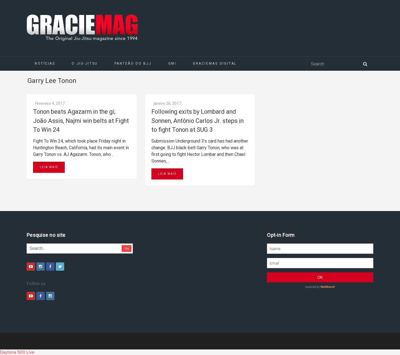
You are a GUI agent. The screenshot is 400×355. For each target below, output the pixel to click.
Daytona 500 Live (17, 352)
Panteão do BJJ (133, 63)
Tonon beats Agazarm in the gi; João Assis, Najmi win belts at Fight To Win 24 (81, 120)
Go (126, 248)
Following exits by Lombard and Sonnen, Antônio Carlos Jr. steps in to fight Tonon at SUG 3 (197, 120)
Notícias (45, 63)
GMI (172, 63)
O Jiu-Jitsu (85, 63)
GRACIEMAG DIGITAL (215, 63)
